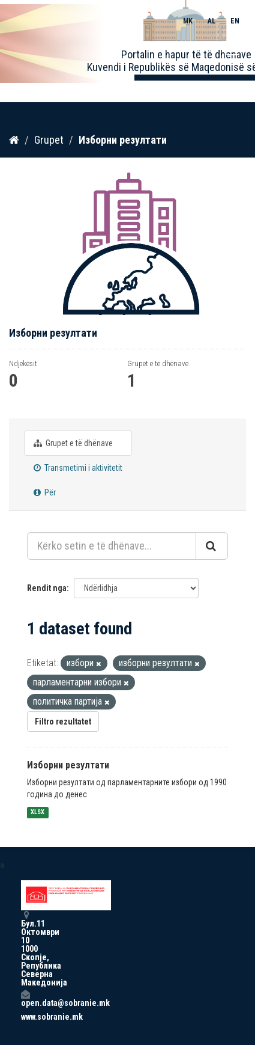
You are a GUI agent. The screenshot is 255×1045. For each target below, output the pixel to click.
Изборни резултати (123, 139)
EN (234, 21)
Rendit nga (47, 588)
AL (211, 21)
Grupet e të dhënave (73, 443)
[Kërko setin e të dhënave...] (111, 546)
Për (45, 492)
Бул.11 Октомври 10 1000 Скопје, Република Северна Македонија (25, 948)
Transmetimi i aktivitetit (78, 468)
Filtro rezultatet (63, 721)
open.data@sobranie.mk (25, 998)
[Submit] (212, 546)
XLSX (37, 812)
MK (188, 21)
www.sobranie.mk (25, 1017)
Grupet (49, 139)
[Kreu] (14, 140)
